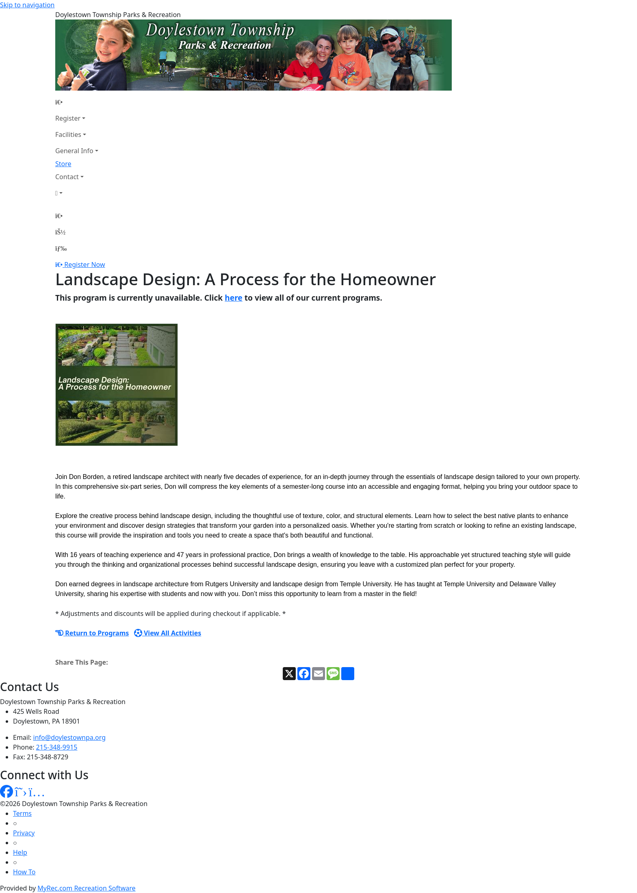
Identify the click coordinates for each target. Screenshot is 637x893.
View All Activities (168, 633)
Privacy (24, 832)
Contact (67, 176)
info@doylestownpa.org (69, 737)
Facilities (68, 134)
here (234, 297)
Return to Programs (92, 633)
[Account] (76, 193)
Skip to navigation (27, 4)
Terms (22, 813)
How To (24, 871)
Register (67, 118)
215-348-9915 (57, 747)
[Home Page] (76, 102)
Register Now (84, 264)
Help (20, 852)
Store (63, 163)
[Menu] (61, 248)
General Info (74, 150)
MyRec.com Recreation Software (86, 888)
